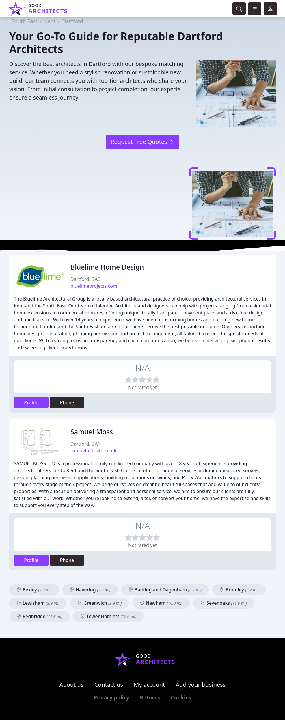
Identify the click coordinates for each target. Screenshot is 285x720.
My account (149, 684)
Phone (67, 402)
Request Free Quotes (142, 142)
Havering (90, 590)
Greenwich (99, 603)
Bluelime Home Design (107, 267)
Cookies (181, 697)
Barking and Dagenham (165, 590)
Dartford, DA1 (85, 444)
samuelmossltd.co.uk (93, 451)
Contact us (108, 684)
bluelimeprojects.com (93, 286)
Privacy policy (111, 697)
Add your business (201, 684)
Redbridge (39, 616)
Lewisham (37, 603)
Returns (150, 697)
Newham (161, 603)
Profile (31, 402)
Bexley (34, 590)
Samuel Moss (91, 431)
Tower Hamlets (108, 616)
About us (71, 684)
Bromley (238, 590)
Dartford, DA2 (85, 279)
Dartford (72, 21)
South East (24, 21)
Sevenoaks (223, 603)
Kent (49, 21)
